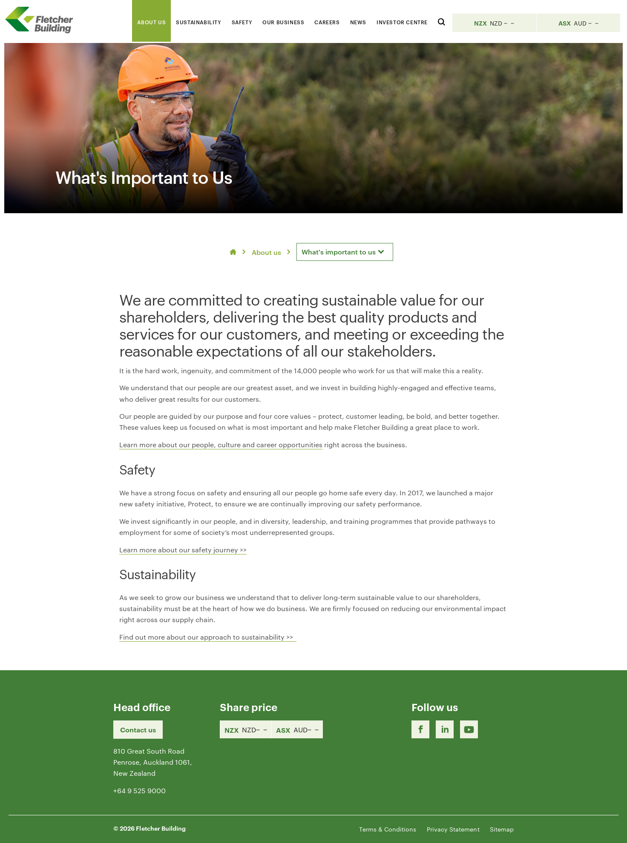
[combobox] (344, 252)
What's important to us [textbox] (339, 251)
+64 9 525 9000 (139, 790)
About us (266, 252)
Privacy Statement (453, 829)
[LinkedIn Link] (445, 729)
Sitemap (502, 829)
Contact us (138, 729)
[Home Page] (42, 19)
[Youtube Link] (469, 729)
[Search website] (441, 21)
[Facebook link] (420, 729)
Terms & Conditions (387, 829)
